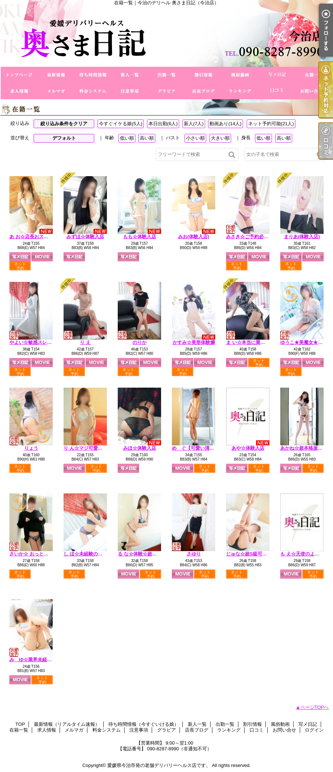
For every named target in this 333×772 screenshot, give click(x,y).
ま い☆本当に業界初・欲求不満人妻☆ (266, 342)
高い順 (147, 138)
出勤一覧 (166, 75)
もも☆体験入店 (139, 236)
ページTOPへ (314, 707)
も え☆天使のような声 (304, 554)
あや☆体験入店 (248, 448)
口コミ (277, 91)
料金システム (92, 91)
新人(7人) (194, 123)
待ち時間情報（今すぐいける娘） (92, 75)
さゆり (194, 554)
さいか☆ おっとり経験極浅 (38, 554)
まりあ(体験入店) (302, 236)
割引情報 (203, 75)
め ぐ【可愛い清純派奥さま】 (205, 448)
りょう (31, 448)
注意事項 (129, 91)
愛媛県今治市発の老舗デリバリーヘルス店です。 (159, 765)
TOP (19, 75)
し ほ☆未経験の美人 (85, 554)
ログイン (314, 730)
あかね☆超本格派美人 (303, 448)
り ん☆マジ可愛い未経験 (90, 448)
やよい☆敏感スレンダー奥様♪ (41, 342)
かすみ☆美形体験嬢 (194, 342)
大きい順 (220, 138)
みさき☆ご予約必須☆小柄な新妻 (261, 236)
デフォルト (64, 138)
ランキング (240, 91)
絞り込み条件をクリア (63, 123)
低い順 (127, 138)
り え (85, 342)
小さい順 (195, 138)
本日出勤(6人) (163, 123)
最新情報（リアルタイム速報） (56, 75)
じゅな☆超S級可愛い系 (251, 554)
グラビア (166, 91)
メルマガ (56, 91)
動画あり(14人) (225, 123)
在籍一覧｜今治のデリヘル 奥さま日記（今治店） (166, 36)
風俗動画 (240, 75)
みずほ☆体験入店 (85, 236)
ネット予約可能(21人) (271, 123)
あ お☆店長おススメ (31, 236)
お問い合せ (313, 91)
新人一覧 (129, 75)
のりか (140, 342)
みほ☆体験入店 (139, 448)
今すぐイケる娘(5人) (120, 123)
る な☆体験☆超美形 (139, 554)
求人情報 (19, 91)
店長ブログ (203, 91)
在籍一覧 (313, 75)
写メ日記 (277, 75)
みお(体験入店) (193, 236)
